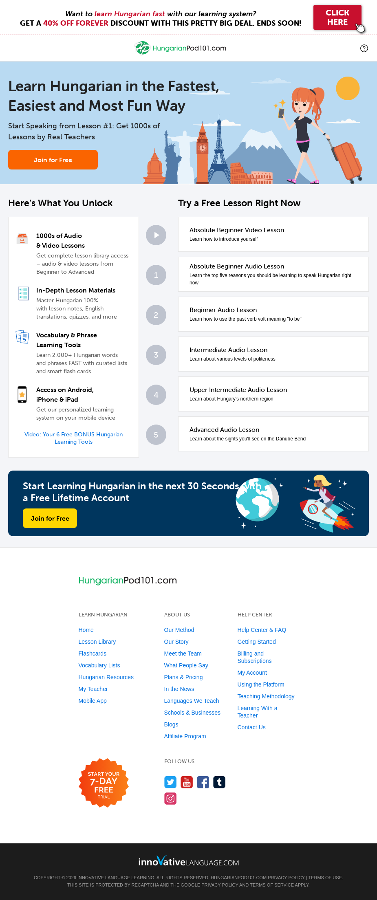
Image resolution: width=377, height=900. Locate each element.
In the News (179, 689)
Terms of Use (325, 877)
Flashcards (92, 653)
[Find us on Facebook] (203, 782)
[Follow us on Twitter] (170, 782)
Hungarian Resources (106, 677)
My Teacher (93, 689)
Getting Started (257, 641)
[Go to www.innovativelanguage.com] (189, 860)
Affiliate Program (185, 736)
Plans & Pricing (183, 677)
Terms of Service (272, 884)
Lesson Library (97, 641)
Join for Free (53, 160)
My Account (252, 672)
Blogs (171, 724)
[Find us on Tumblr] (219, 782)
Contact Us (252, 727)
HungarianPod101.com (239, 877)
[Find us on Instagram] (170, 798)
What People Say (186, 665)
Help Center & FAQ (262, 630)
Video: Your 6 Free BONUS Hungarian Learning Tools (73, 438)
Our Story (176, 641)
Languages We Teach (191, 701)
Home (86, 630)
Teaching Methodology (266, 696)
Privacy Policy (286, 877)
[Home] (181, 54)
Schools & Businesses (192, 712)
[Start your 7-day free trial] (104, 783)
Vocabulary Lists (99, 665)
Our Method (179, 630)
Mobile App (93, 701)
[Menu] (13, 48)
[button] (364, 48)
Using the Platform (261, 684)
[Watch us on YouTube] (187, 782)
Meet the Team (183, 653)
